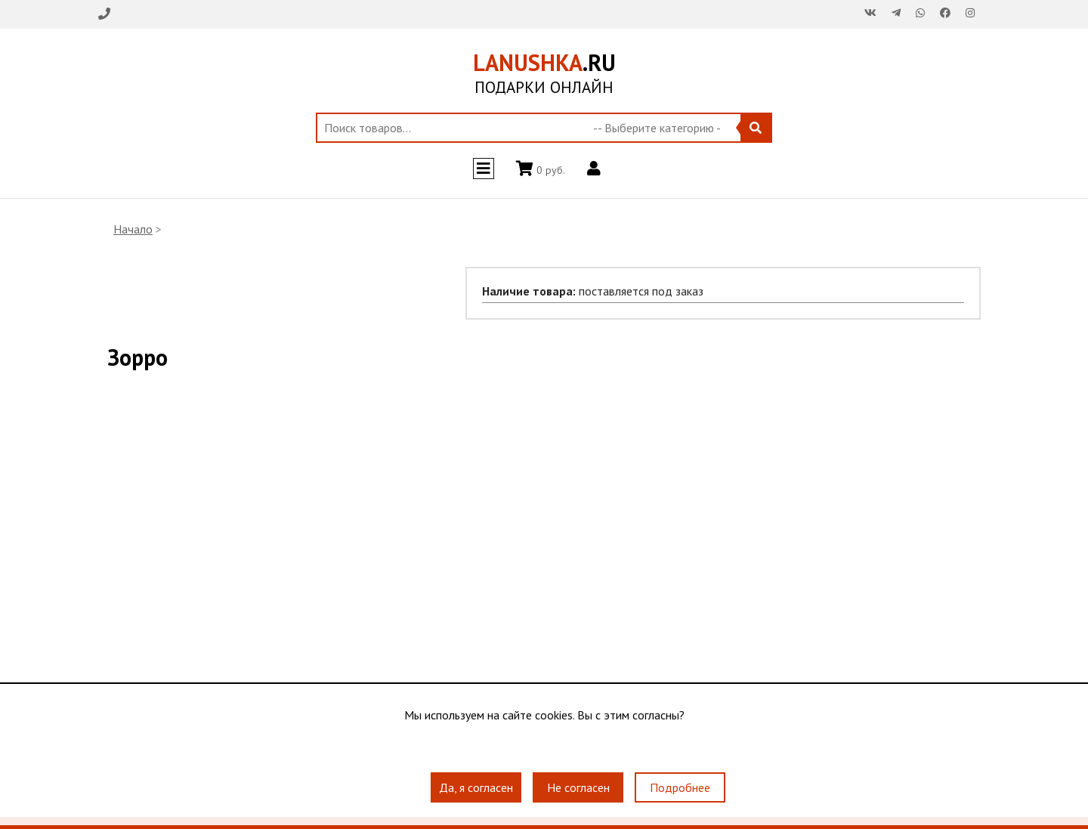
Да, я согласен (476, 787)
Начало (133, 229)
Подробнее (680, 787)
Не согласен (578, 787)
